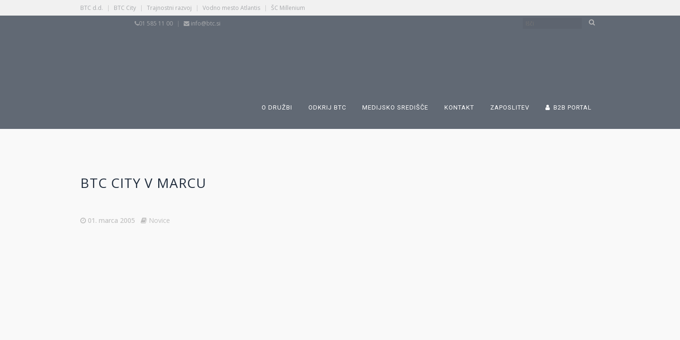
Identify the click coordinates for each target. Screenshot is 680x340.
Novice (159, 220)
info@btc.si (206, 23)
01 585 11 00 (156, 23)
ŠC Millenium (288, 8)
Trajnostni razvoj (169, 8)
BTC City (125, 8)
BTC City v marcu (143, 183)
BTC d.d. (91, 8)
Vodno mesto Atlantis (231, 8)
